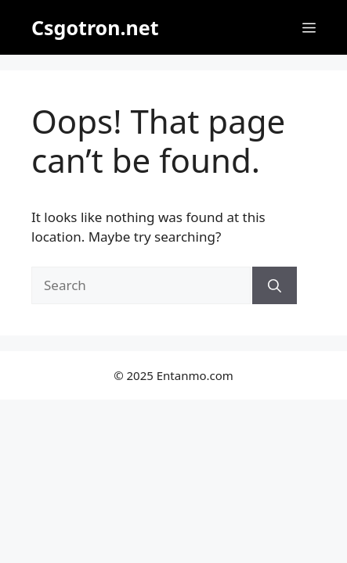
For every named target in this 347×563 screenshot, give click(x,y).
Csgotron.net (94, 27)
